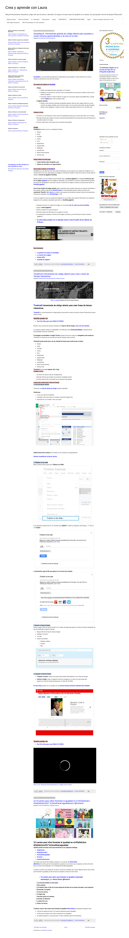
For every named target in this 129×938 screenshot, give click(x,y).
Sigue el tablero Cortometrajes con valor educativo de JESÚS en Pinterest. (18, 35)
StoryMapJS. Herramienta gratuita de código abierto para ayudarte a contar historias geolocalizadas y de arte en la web (63, 35)
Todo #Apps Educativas (13, 22)
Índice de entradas (23, 19)
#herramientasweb (50, 38)
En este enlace (38, 686)
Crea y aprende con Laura (26, 8)
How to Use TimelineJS (40, 785)
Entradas (104, 139)
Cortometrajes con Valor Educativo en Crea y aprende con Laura (18, 165)
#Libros (57, 805)
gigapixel (44, 180)
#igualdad (52, 805)
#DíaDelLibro (41, 850)
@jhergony (102, 114)
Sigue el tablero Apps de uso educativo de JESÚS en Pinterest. (19, 43)
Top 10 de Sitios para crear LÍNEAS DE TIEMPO (50, 321)
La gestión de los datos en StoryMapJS (48, 253)
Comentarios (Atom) (46, 930)
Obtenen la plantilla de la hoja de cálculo (45, 456)
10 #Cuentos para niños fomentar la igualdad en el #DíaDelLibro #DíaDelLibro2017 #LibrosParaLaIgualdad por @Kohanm (62, 802)
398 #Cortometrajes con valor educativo (33, 22)
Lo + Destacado (35, 19)
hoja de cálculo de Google (49, 388)
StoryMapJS (37, 77)
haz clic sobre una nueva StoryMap (79, 205)
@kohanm (36, 864)
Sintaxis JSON (41, 257)
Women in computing (55, 300)
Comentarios (105, 142)
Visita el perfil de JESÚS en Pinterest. (18, 131)
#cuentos (41, 805)
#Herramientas (42, 38)
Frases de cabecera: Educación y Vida (103, 19)
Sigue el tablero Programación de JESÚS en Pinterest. (17, 123)
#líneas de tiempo (60, 278)
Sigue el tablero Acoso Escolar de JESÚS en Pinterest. (17, 90)
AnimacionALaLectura (43, 859)
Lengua (54, 19)
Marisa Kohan (73, 862)
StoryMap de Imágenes (43, 259)
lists (15, 169)
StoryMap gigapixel (39, 184)
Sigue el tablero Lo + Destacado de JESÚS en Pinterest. (17, 71)
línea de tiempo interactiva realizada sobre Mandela (74, 686)
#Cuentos (39, 857)
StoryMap (52, 84)
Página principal (11, 19)
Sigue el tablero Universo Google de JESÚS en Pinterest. (18, 62)
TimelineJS (38, 305)
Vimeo (70, 785)
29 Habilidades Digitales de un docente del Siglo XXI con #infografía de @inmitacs (108, 70)
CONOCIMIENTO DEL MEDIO (76, 19)
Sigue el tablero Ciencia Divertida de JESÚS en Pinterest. (18, 115)
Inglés (88, 19)
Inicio (65, 927)
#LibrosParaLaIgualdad (43, 855)
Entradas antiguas (90, 927)
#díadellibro (46, 805)
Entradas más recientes (40, 927)
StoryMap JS (51, 169)
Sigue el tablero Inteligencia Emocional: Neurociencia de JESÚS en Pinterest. (18, 53)
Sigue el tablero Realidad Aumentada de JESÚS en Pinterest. (18, 107)
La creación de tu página (44, 255)
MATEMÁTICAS (62, 19)
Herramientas (45, 19)
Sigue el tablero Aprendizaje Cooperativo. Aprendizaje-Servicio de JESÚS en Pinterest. (18, 81)
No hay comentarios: (80, 264)
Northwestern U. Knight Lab (58, 785)
